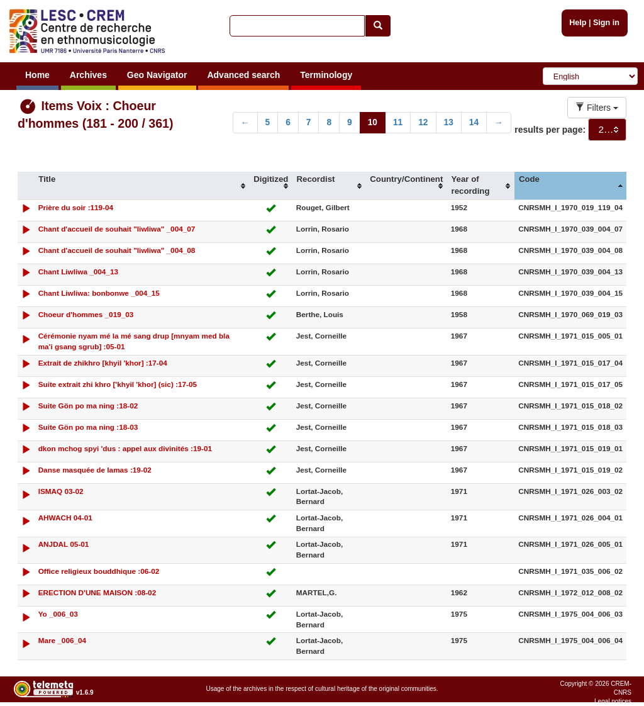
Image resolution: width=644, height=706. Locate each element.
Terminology (326, 75)
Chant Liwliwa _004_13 (78, 271)
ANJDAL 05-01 (63, 544)
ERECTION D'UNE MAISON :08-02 (97, 592)
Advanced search (243, 75)
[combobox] (607, 129)
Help (577, 22)
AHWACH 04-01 (65, 517)
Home (37, 75)
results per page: (550, 130)
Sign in (606, 22)
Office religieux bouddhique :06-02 (99, 571)
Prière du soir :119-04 (76, 207)
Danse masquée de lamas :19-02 (95, 470)
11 (397, 122)
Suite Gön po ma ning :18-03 (88, 427)
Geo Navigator (157, 75)
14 (474, 122)
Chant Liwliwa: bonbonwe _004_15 (99, 293)
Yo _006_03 (58, 614)
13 (448, 122)
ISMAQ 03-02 (61, 491)
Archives (88, 75)
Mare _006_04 (62, 640)
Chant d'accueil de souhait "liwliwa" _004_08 (117, 250)
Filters (596, 108)
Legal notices (612, 701)
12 (423, 122)
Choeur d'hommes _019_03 (86, 314)
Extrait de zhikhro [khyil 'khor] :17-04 (102, 363)
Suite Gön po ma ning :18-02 (88, 405)
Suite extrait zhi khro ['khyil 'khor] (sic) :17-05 (117, 384)
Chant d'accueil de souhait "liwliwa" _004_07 (117, 229)
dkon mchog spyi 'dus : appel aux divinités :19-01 (125, 448)
